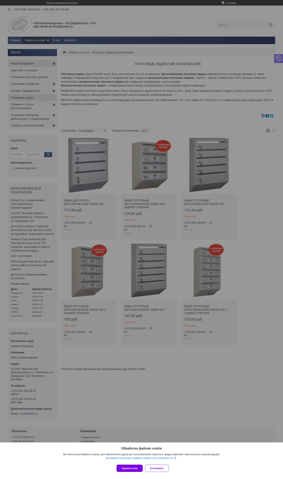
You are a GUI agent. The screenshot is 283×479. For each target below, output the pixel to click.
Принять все (130, 468)
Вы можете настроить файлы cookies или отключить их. (140, 459)
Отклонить (158, 468)
